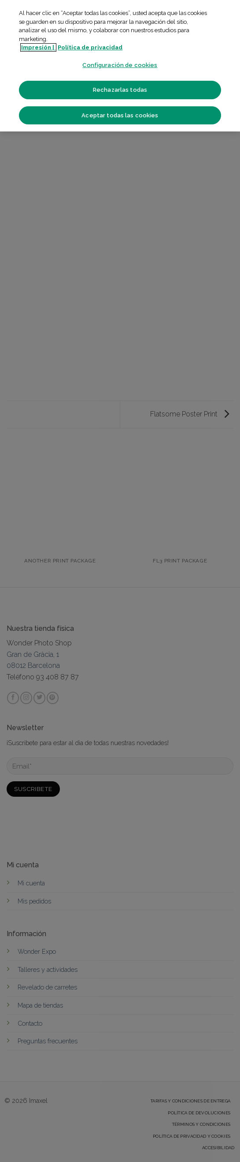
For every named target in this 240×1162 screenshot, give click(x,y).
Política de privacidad (90, 47)
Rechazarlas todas (120, 89)
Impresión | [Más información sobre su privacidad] (38, 47)
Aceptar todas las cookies (119, 115)
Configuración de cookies (119, 65)
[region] (120, 65)
